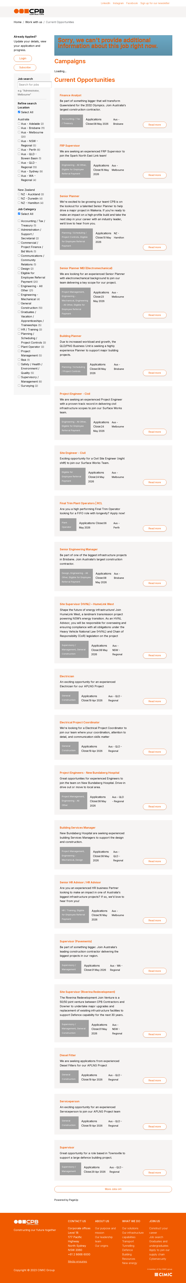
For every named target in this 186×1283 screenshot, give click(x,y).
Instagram (118, 3)
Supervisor (67, 1147)
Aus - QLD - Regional (29, 165)
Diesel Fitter (68, 1055)
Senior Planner (69, 196)
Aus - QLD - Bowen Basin (31, 156)
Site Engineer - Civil (73, 453)
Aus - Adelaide (32, 123)
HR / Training (31, 329)
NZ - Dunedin (32, 198)
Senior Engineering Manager (79, 549)
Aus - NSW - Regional (29, 143)
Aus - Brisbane (33, 128)
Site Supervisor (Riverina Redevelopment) (87, 992)
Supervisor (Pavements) (76, 941)
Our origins (101, 1245)
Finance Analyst (70, 95)
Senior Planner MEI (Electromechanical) (86, 268)
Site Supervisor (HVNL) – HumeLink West (87, 604)
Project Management (31, 353)
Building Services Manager (78, 827)
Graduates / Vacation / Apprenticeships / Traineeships (32, 318)
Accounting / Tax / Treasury (33, 223)
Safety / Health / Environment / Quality (31, 369)
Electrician (67, 676)
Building (127, 1254)
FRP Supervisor (70, 145)
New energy (129, 1263)
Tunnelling (128, 1245)
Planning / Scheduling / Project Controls (33, 338)
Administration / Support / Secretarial (31, 234)
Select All (27, 112)
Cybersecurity (157, 1258)
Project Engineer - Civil (75, 393)
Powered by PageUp (66, 1199)
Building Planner (70, 336)
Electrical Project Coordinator (80, 722)
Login (22, 58)
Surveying (29, 385)
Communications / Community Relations (32, 260)
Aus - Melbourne (32, 134)
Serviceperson (69, 1101)
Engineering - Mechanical (30, 297)
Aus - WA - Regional (28, 178)
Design (27, 268)
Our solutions (130, 1228)
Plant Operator (32, 346)
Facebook (132, 3)
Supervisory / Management (31, 379)
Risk (25, 360)
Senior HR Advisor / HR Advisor (80, 882)
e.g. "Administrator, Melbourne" (28, 92)
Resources (128, 1258)
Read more (155, 124)
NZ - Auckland (32, 194)
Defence (127, 1250)
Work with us (33, 22)
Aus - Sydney (32, 171)
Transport (128, 1241)
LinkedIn (105, 3)
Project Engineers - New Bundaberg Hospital (89, 772)
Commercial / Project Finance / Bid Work (32, 247)
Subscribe (25, 67)
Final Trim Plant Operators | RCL (81, 503)
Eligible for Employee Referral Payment (33, 277)
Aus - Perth (30, 149)
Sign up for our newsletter (155, 3)
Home (18, 22)
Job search (156, 1237)
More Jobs (113, 1189)
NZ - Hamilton (32, 203)
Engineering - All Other (31, 288)
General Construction (32, 305)
